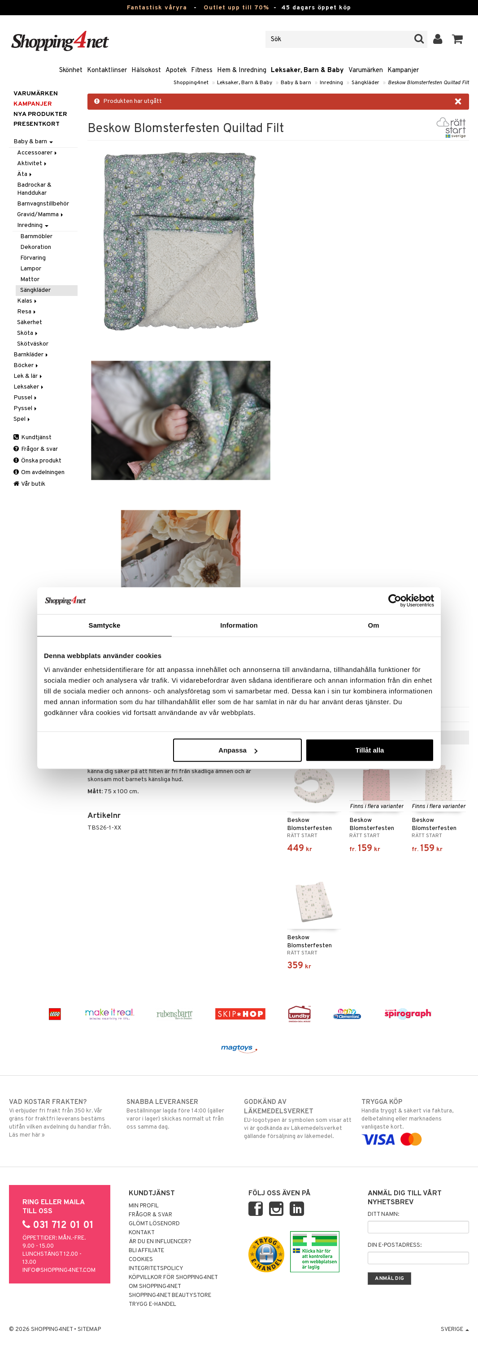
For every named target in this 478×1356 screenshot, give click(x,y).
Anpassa (237, 750)
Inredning (331, 82)
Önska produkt (37, 461)
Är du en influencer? (160, 1241)
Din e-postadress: (395, 1245)
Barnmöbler (36, 236)
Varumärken (365, 70)
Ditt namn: (383, 1214)
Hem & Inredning (241, 70)
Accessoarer (37, 153)
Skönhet (71, 70)
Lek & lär (28, 376)
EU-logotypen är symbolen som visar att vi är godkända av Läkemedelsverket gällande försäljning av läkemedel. (298, 1119)
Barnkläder (31, 355)
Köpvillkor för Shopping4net (173, 1277)
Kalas (27, 301)
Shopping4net (191, 82)
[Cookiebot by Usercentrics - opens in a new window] (395, 600)
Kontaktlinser (107, 70)
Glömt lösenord (154, 1224)
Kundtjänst (32, 437)
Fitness (202, 70)
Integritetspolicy (156, 1268)
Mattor (29, 279)
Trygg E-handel (152, 1304)
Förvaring (33, 258)
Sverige (455, 1329)
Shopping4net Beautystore (170, 1295)
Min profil (144, 1206)
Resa (27, 312)
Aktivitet (32, 163)
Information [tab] (239, 625)
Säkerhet (29, 322)
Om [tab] (373, 625)
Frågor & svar (35, 449)
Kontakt (142, 1232)
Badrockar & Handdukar (34, 189)
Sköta (28, 333)
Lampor (30, 269)
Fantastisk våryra (157, 8)
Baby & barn (296, 82)
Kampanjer (403, 70)
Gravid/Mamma (41, 214)
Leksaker (29, 387)
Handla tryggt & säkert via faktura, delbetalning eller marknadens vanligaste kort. (415, 1121)
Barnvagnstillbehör (43, 204)
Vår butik (29, 484)
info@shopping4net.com (59, 1270)
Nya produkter (40, 114)
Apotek (176, 70)
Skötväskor (32, 344)
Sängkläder (365, 82)
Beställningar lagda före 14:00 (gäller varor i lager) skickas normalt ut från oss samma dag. (180, 1114)
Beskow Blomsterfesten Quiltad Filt (428, 82)
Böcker (26, 365)
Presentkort (36, 124)
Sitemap (89, 1329)
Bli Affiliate (146, 1250)
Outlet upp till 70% (236, 8)
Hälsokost (146, 70)
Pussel (25, 398)
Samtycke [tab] (105, 625)
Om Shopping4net (155, 1286)
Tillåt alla (369, 750)
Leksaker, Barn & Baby (307, 70)
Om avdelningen (39, 472)
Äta (25, 174)
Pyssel (25, 408)
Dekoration (35, 247)
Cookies (141, 1259)
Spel (22, 419)
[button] (457, 39)
